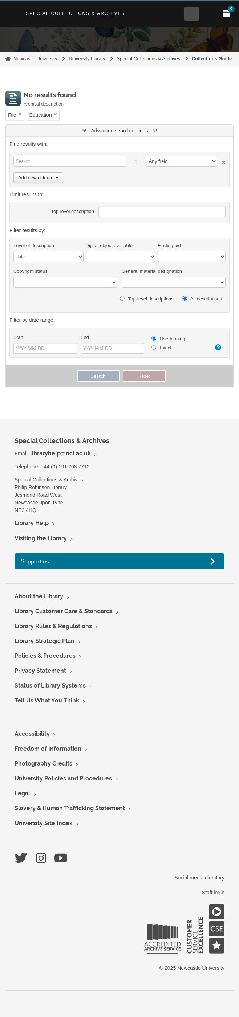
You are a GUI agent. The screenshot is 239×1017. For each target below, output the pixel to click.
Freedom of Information (48, 748)
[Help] (217, 347)
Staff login (213, 892)
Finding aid (169, 245)
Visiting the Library (41, 538)
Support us (35, 561)
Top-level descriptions (146, 299)
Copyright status (30, 271)
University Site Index (44, 823)
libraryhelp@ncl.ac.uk (60, 453)
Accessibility (32, 733)
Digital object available (109, 245)
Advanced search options (120, 131)
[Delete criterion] (221, 161)
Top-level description (72, 211)
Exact (161, 347)
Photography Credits (43, 763)
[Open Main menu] (209, 14)
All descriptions (202, 299)
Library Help (32, 523)
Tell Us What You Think (47, 700)
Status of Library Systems (50, 685)
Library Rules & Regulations (53, 626)
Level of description (33, 245)
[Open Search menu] (191, 14)
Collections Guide (212, 58)
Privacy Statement (40, 670)
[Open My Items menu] (226, 14)
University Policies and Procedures (63, 778)
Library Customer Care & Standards (64, 611)
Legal (22, 793)
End (85, 337)
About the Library (39, 596)
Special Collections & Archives (75, 13)
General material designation (152, 271)
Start (18, 337)
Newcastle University (35, 58)
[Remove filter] (20, 114)
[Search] (69, 161)
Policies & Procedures (45, 655)
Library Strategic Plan (44, 640)
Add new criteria (38, 177)
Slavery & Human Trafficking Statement (70, 808)
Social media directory (199, 878)
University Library (87, 58)
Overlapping (168, 338)
